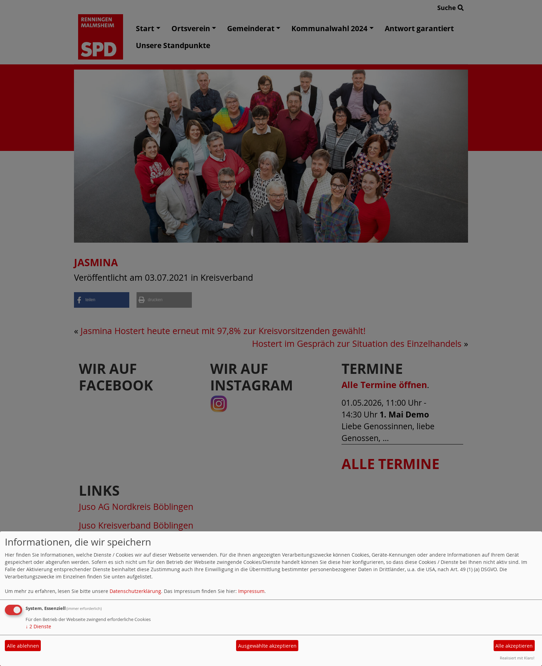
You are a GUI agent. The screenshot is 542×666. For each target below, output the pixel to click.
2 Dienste (38, 626)
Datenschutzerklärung (135, 591)
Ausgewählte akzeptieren (267, 645)
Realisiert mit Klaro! (517, 657)
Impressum (251, 591)
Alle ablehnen (23, 645)
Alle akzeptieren (514, 645)
